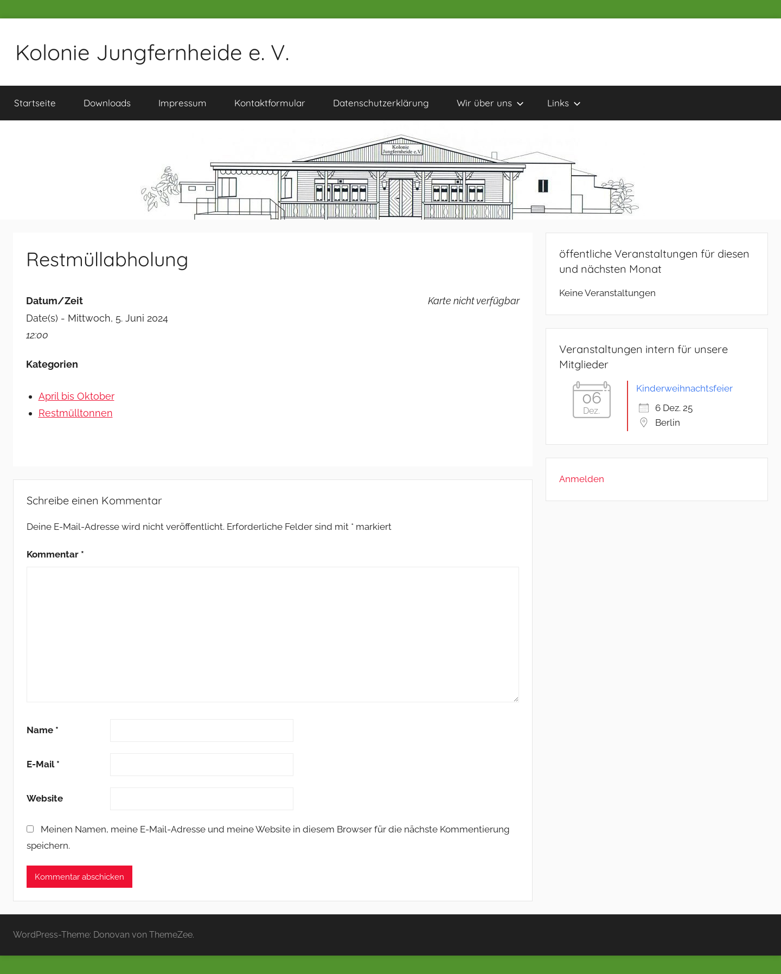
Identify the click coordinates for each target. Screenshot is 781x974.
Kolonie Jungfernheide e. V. (152, 52)
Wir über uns (490, 102)
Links (564, 102)
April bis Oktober (76, 396)
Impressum (182, 102)
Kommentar (55, 554)
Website (45, 798)
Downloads (107, 102)
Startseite (35, 102)
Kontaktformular (269, 102)
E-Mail (43, 764)
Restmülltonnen (76, 413)
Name (43, 730)
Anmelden (581, 478)
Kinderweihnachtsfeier (684, 388)
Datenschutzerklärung (381, 102)
